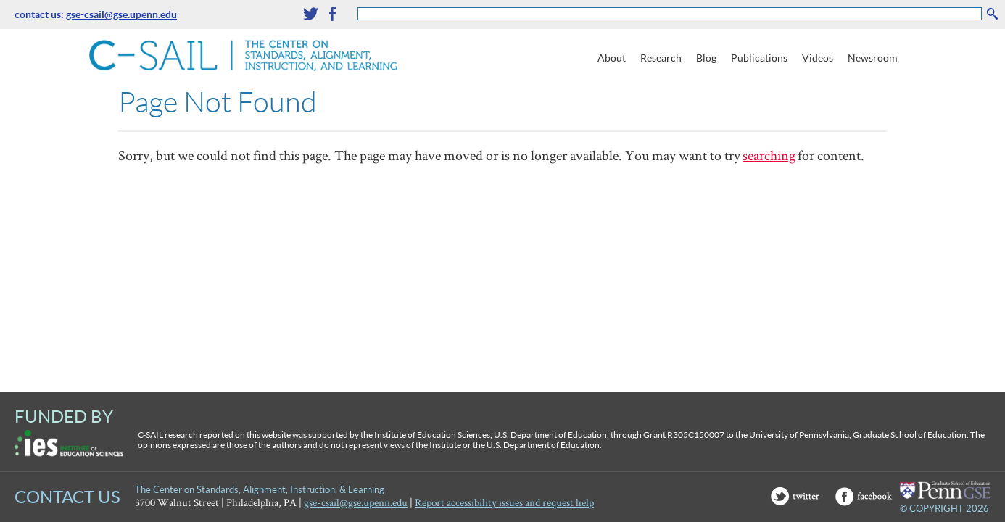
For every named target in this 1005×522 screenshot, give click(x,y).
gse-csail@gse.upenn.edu (121, 14)
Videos (817, 57)
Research (661, 57)
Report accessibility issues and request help (504, 502)
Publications (759, 57)
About (611, 57)
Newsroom (873, 57)
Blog (706, 57)
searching (769, 155)
